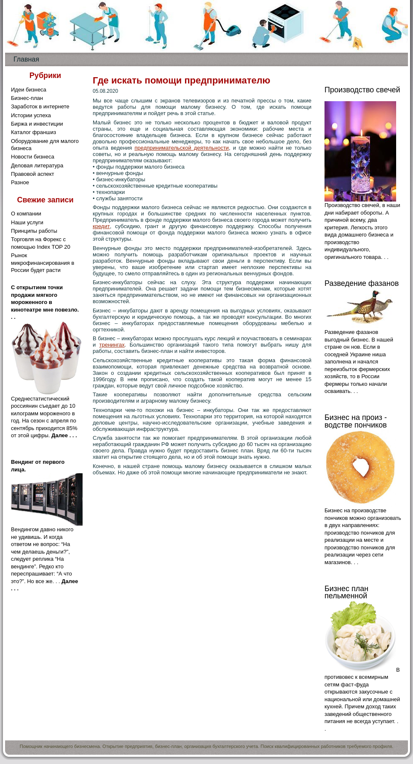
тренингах (111, 345)
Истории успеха (31, 115)
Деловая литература (37, 165)
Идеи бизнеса (28, 89)
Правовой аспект (32, 174)
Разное (20, 182)
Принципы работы (34, 231)
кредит (101, 226)
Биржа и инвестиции (37, 124)
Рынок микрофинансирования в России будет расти (42, 262)
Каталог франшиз (33, 132)
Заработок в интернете (40, 106)
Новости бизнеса (32, 156)
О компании (26, 213)
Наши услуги (27, 222)
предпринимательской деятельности (181, 148)
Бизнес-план (27, 98)
